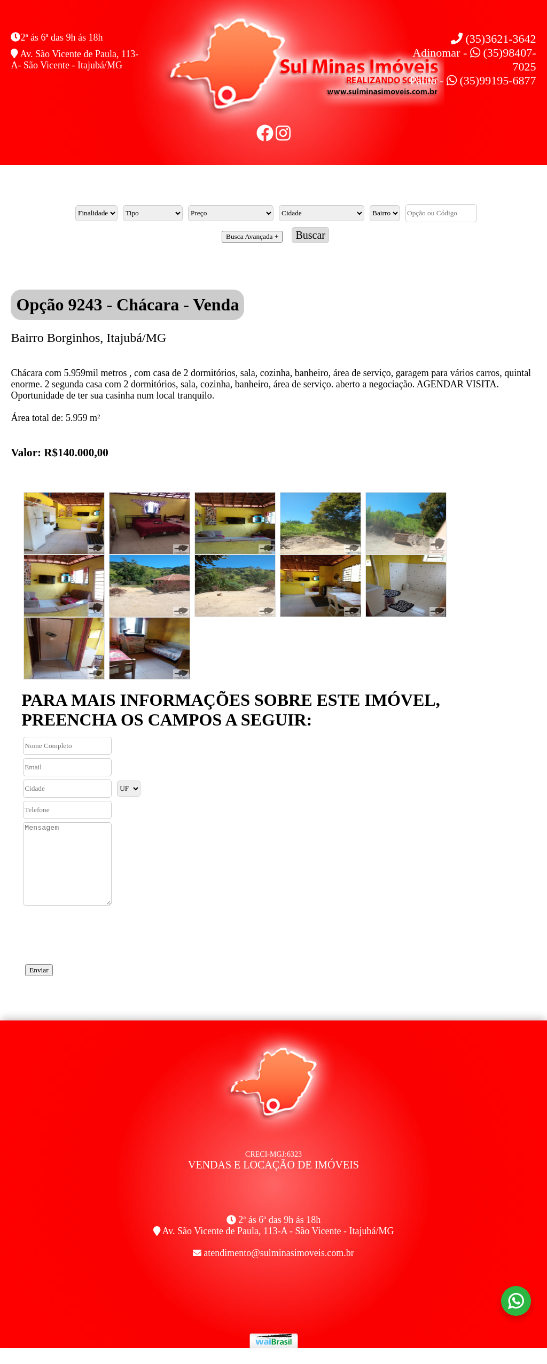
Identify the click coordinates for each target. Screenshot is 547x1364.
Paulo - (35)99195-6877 (473, 80)
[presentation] (102, 947)
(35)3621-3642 (493, 38)
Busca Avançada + (252, 236)
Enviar (39, 986)
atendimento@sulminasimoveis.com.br (279, 1269)
